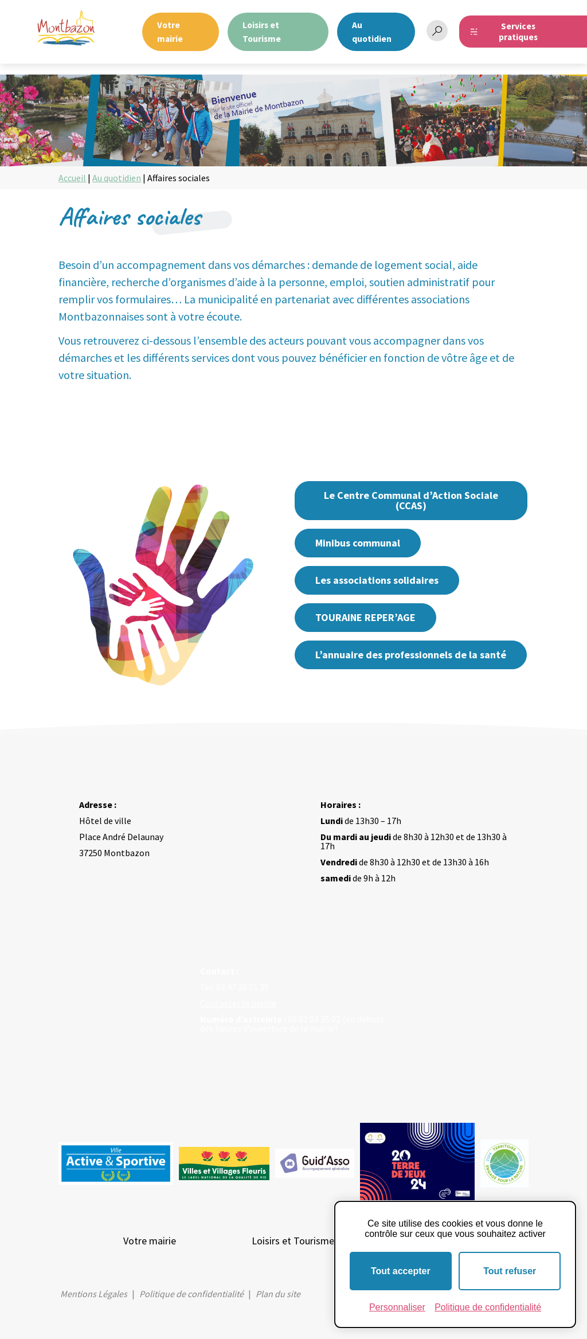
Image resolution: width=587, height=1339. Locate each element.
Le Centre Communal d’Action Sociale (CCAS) (411, 500)
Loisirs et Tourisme (293, 1240)
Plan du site (278, 1293)
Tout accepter (401, 1271)
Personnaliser (397, 1307)
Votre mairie (149, 1240)
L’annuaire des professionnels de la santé (410, 654)
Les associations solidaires (377, 580)
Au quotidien (116, 178)
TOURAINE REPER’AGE (365, 617)
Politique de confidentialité (191, 1293)
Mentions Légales (93, 1293)
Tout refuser (509, 1271)
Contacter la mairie (238, 1003)
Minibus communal (357, 542)
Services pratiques (518, 31)
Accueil (72, 178)
